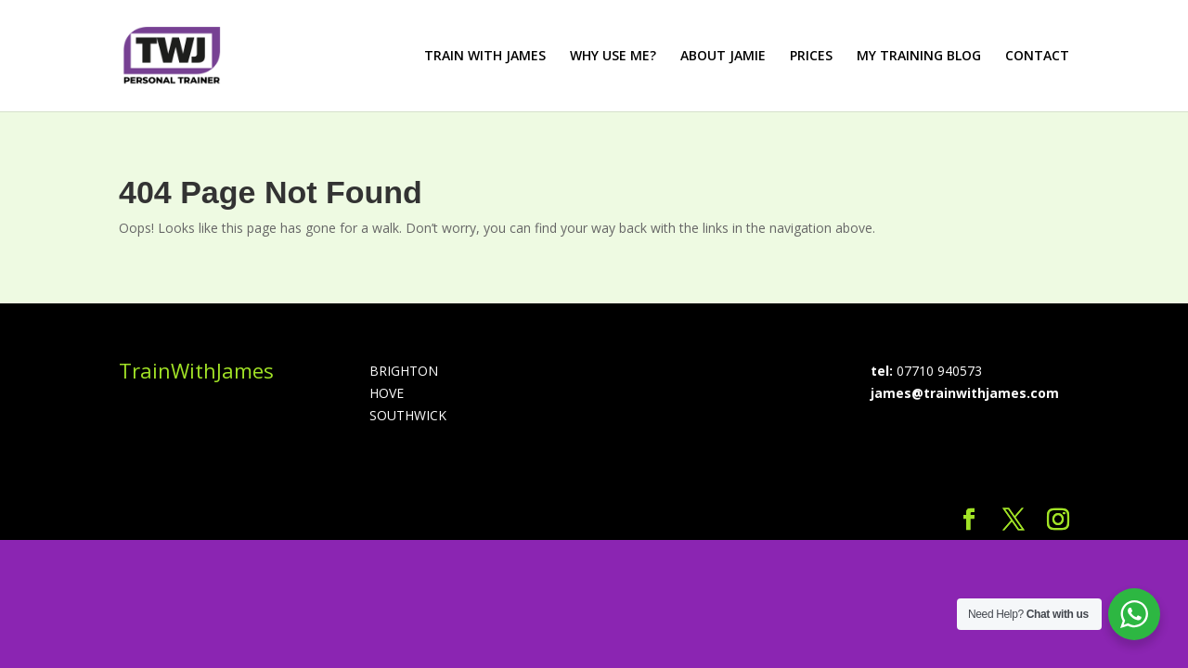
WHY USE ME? (613, 56)
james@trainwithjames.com (965, 393)
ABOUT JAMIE (723, 56)
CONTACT (1037, 56)
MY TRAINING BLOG (919, 56)
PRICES (811, 56)
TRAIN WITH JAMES (485, 56)
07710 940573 (939, 370)
